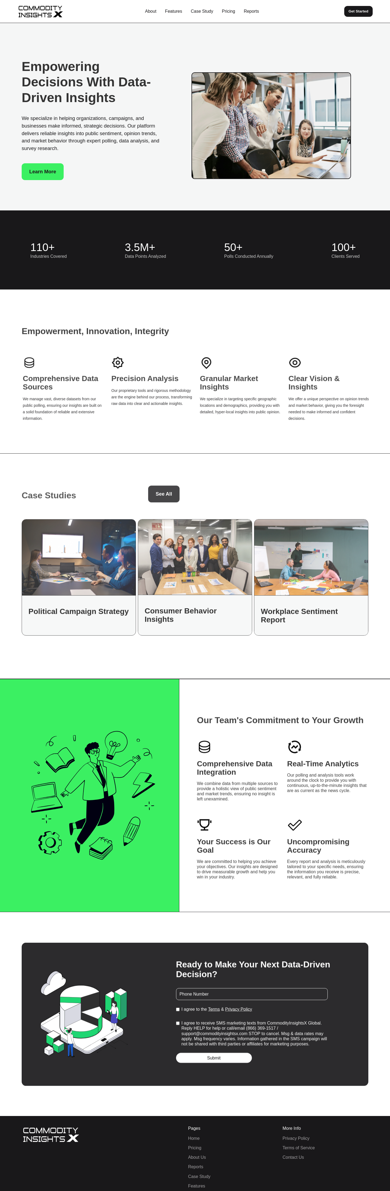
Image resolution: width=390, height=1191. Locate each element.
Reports (251, 11)
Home (194, 1138)
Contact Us (293, 1157)
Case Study (202, 11)
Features (173, 11)
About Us (197, 1157)
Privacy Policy (238, 1011)
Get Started (358, 11)
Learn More (42, 171)
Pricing (228, 11)
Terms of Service (298, 1148)
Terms (214, 1011)
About (151, 11)
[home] (40, 11)
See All (164, 497)
